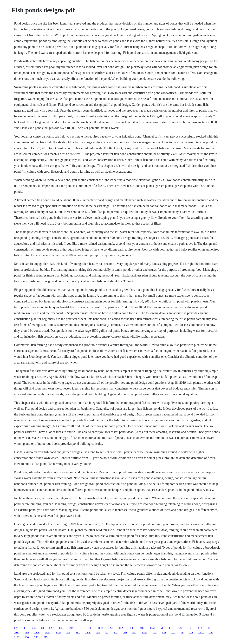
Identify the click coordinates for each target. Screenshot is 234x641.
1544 (144, 632)
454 (171, 628)
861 (210, 628)
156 (132, 628)
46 (25, 628)
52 (50, 628)
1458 (152, 628)
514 (200, 628)
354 (164, 632)
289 (211, 632)
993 (34, 628)
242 (115, 632)
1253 (201, 632)
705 (173, 632)
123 (154, 632)
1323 (121, 628)
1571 (190, 628)
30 (106, 632)
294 (125, 632)
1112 (100, 628)
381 (78, 632)
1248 (88, 632)
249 (98, 632)
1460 (47, 632)
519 (45, 637)
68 (42, 628)
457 (134, 632)
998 (27, 632)
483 (90, 628)
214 (191, 632)
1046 (141, 628)
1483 (60, 628)
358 (68, 632)
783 (36, 637)
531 (81, 628)
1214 (70, 628)
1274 (110, 628)
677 (16, 628)
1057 (58, 632)
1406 (36, 632)
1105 (16, 637)
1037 (16, 632)
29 (182, 632)
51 (162, 628)
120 (180, 628)
